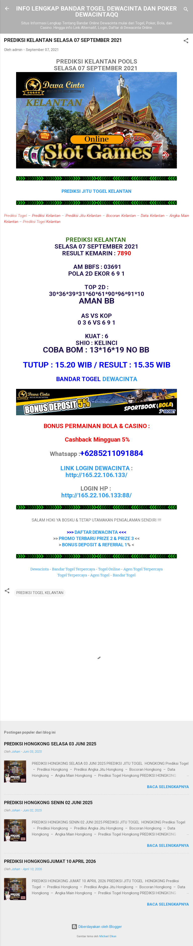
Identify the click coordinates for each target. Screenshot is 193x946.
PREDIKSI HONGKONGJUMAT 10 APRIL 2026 (50, 861)
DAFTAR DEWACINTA (96, 532)
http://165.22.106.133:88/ (96, 495)
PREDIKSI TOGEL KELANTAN (39, 592)
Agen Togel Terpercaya (143, 569)
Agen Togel (99, 575)
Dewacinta (39, 569)
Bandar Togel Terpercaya (73, 569)
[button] (186, 41)
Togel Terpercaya (72, 575)
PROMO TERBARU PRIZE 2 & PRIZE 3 (96, 538)
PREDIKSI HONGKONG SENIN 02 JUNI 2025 (48, 802)
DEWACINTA (119, 379)
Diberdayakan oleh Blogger (96, 926)
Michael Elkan (107, 936)
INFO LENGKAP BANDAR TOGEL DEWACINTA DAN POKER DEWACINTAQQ (96, 11)
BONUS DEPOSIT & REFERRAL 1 (94, 544)
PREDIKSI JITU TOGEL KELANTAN (96, 191)
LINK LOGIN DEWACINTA (95, 468)
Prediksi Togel (15, 215)
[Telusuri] (186, 10)
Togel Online (109, 569)
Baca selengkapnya (168, 787)
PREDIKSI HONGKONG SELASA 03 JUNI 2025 (50, 743)
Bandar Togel (124, 575)
